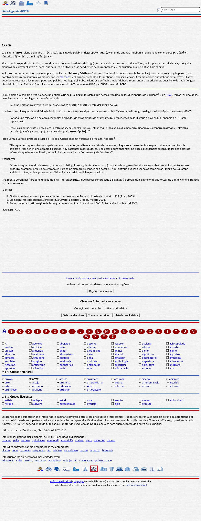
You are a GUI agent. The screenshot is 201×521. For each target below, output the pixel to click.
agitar (63, 350)
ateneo (146, 400)
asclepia (37, 400)
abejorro (37, 343)
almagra (9, 357)
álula (90, 357)
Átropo (9, 404)
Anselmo (10, 365)
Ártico (90, 386)
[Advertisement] (100, 30)
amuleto (10, 361)
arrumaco (92, 379)
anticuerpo (38, 365)
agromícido (93, 350)
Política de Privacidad (61, 481)
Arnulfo (146, 368)
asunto (119, 400)
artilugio (65, 389)
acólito (9, 347)
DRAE (169, 95)
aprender (10, 368)
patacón (6, 440)
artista (8, 400)
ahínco (119, 350)
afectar (9, 350)
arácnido (37, 368)
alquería (64, 357)
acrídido (37, 347)
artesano (37, 386)
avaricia (91, 404)
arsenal (146, 379)
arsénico (174, 379)
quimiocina (38, 440)
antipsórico (66, 365)
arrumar (119, 379)
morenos (65, 77)
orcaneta (25, 450)
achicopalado (177, 343)
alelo (90, 354)
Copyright (79, 481)
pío (75, 460)
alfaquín (119, 354)
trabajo (67, 460)
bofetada (107, 450)
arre (171, 368)
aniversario (176, 361)
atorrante (40, 460)
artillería (37, 389)
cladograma (86, 460)
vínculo (57, 450)
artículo (146, 386)
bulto (15, 450)
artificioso (10, 389)
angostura (148, 361)
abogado (65, 343)
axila (117, 404)
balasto (111, 440)
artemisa (65, 382)
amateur (120, 357)
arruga (63, 379)
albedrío (10, 354)
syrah (89, 440)
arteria (119, 382)
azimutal (147, 404)
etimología (8, 460)
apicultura (148, 365)
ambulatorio (149, 357)
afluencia (37, 350)
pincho (6, 450)
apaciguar (120, 365)
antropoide (93, 365)
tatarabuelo (71, 450)
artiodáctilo (94, 389)
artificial (174, 386)
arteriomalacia (150, 382)
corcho (84, 450)
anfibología (121, 361)
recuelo (25, 440)
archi (63, 368)
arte (7, 382)
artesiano (65, 386)
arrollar (28, 460)
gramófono (54, 460)
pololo (99, 460)
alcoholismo (67, 354)
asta (89, 400)
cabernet (99, 440)
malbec (79, 440)
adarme (91, 347)
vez (49, 450)
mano (108, 460)
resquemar (39, 450)
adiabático (121, 347)
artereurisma (95, 382)
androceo (93, 361)
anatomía (65, 361)
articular (120, 386)
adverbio (174, 347)
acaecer (119, 343)
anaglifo (37, 361)
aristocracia (121, 368)
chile (19, 460)
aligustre (174, 354)
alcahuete (38, 354)
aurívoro (37, 404)
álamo (173, 350)
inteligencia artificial (136, 484)
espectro (95, 450)
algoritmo (147, 354)
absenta (92, 343)
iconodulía (67, 440)
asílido (63, 400)
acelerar (147, 343)
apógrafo (174, 365)
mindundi (52, 440)
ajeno (145, 350)
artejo (35, 382)
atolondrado (176, 400)
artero (8, 386)
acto (62, 347)
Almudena (38, 357)
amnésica (175, 357)
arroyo (9, 379)
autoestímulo (68, 404)
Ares (89, 368)
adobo (146, 347)
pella (16, 440)
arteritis (174, 382)
